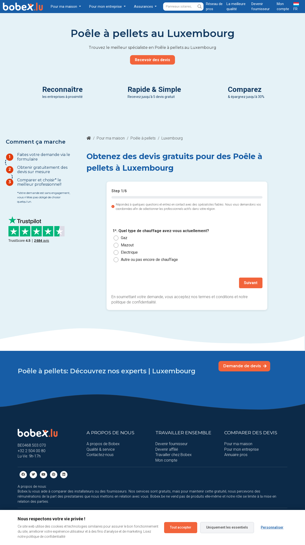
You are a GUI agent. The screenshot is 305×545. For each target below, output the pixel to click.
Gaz (124, 238)
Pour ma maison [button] (64, 6)
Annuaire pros (235, 454)
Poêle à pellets (143, 138)
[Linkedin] (63, 474)
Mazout (127, 245)
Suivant (251, 282)
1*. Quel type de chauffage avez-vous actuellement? (161, 230)
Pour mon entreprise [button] (106, 6)
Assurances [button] (144, 6)
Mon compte (166, 460)
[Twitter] (33, 474)
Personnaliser (272, 527)
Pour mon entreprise (241, 449)
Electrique (129, 252)
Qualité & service (101, 449)
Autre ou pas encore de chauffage (149, 259)
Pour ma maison (111, 138)
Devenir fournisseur (171, 444)
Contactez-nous (100, 454)
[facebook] (23, 474)
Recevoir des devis (152, 60)
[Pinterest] (53, 474)
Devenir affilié (166, 449)
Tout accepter (180, 527)
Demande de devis (245, 366)
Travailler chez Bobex (173, 454)
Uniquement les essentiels (227, 527)
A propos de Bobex (103, 444)
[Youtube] (43, 474)
